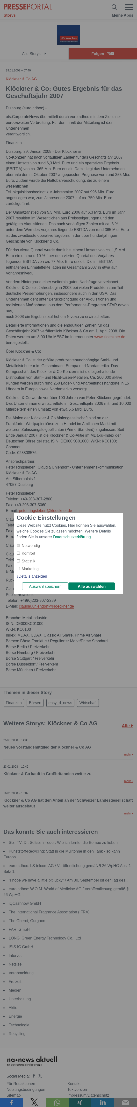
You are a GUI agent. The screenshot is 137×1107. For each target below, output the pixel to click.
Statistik (28, 561)
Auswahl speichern (45, 586)
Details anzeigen (33, 576)
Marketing (30, 569)
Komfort (28, 553)
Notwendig (31, 546)
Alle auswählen (92, 586)
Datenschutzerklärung (72, 537)
